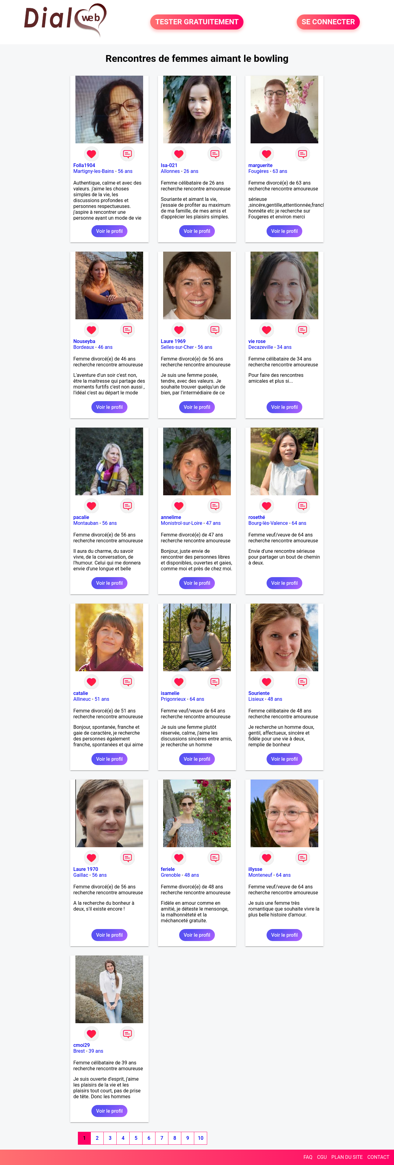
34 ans (284, 347)
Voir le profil (109, 231)
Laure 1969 (173, 341)
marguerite (260, 165)
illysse (255, 869)
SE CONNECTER (328, 22)
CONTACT (378, 1157)
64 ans (299, 523)
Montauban (85, 523)
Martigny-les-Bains (93, 171)
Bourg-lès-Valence (268, 523)
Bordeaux (83, 347)
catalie (80, 693)
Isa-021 (169, 165)
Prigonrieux (173, 699)
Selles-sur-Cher (177, 347)
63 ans (279, 171)
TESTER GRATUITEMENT (197, 22)
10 (200, 1138)
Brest (79, 1051)
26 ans (191, 171)
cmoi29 (81, 1045)
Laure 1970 (85, 869)
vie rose (257, 341)
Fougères (258, 171)
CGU (322, 1157)
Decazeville (260, 347)
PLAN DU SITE (347, 1157)
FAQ (308, 1157)
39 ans (96, 1051)
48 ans (274, 699)
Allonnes (170, 171)
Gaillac (80, 875)
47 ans (213, 523)
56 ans (125, 171)
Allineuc (82, 699)
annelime (171, 517)
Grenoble (171, 875)
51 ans (101, 699)
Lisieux (256, 699)
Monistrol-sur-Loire (181, 523)
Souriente (259, 693)
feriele (168, 869)
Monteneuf (260, 875)
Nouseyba (84, 341)
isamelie (170, 693)
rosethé (256, 517)
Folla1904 (84, 165)
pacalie (81, 517)
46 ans (105, 347)
